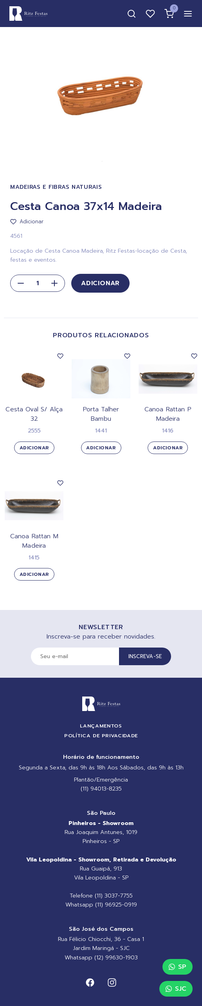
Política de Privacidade (101, 735)
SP (177, 967)
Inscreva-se (145, 656)
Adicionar (100, 283)
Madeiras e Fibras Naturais (56, 187)
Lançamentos (101, 725)
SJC (176, 988)
